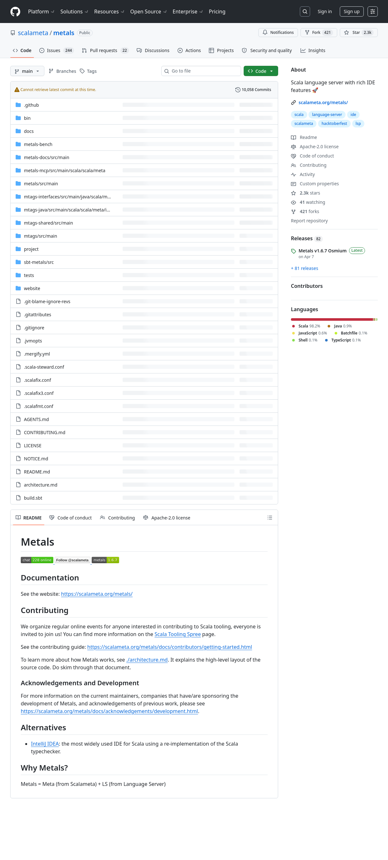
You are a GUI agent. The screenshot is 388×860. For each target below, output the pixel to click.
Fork (319, 32)
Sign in (325, 11)
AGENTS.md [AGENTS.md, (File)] (36, 419)
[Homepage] (15, 11)
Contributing (308, 165)
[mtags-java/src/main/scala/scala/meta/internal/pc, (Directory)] (76, 210)
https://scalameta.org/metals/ (97, 593)
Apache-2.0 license (315, 146)
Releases (307, 238)
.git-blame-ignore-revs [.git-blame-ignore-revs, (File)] (47, 301)
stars (305, 193)
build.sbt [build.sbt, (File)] (33, 498)
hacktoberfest (334, 123)
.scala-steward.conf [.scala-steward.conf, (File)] (44, 367)
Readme (304, 137)
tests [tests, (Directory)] (29, 275)
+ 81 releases (304, 268)
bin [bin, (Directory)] (27, 118)
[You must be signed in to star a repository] (359, 32)
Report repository (309, 221)
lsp (358, 123)
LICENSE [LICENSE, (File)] (33, 445)
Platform (41, 11)
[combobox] (204, 71)
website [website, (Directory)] (32, 288)
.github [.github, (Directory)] (31, 105)
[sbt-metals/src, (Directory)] (39, 262)
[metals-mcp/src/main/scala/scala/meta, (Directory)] (64, 170)
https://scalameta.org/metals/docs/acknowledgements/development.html (109, 711)
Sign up (352, 11)
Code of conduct (312, 156)
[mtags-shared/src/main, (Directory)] (48, 223)
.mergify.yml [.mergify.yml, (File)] (37, 354)
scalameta (33, 32)
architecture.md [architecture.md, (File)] (40, 485)
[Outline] (269, 517)
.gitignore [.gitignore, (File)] (34, 328)
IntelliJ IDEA (45, 743)
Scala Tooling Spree (178, 634)
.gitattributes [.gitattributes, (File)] (37, 314)
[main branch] (27, 71)
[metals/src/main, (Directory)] (41, 183)
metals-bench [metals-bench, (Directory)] (38, 144)
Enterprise (188, 11)
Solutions (74, 11)
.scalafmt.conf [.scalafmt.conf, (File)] (38, 406)
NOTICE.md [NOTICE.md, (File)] (36, 459)
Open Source (149, 11)
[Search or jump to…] (305, 11)
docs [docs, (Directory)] (29, 131)
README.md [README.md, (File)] (37, 472)
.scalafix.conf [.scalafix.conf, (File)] (37, 380)
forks (305, 211)
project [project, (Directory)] (31, 249)
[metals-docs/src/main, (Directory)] (46, 157)
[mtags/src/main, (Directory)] (40, 236)
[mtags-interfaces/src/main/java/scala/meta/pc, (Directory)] (72, 197)
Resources (109, 11)
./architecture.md (147, 659)
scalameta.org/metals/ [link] (323, 102)
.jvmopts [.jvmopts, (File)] (33, 341)
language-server (327, 114)
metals (63, 32)
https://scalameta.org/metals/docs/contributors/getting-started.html (169, 646)
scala (299, 114)
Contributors (307, 285)
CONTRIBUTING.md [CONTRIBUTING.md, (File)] (44, 432)
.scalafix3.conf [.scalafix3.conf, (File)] (39, 393)
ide (353, 114)
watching (308, 202)
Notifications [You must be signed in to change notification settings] (277, 32)
